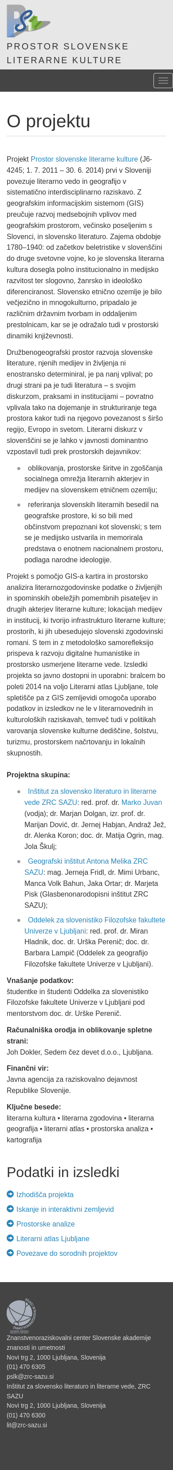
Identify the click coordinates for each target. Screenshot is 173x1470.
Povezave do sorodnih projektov (65, 1253)
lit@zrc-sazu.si (27, 1425)
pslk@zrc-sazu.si (30, 1376)
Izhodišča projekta (43, 1194)
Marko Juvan (142, 802)
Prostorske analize (43, 1224)
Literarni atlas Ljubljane (50, 1239)
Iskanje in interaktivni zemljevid (63, 1209)
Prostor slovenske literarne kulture (84, 159)
